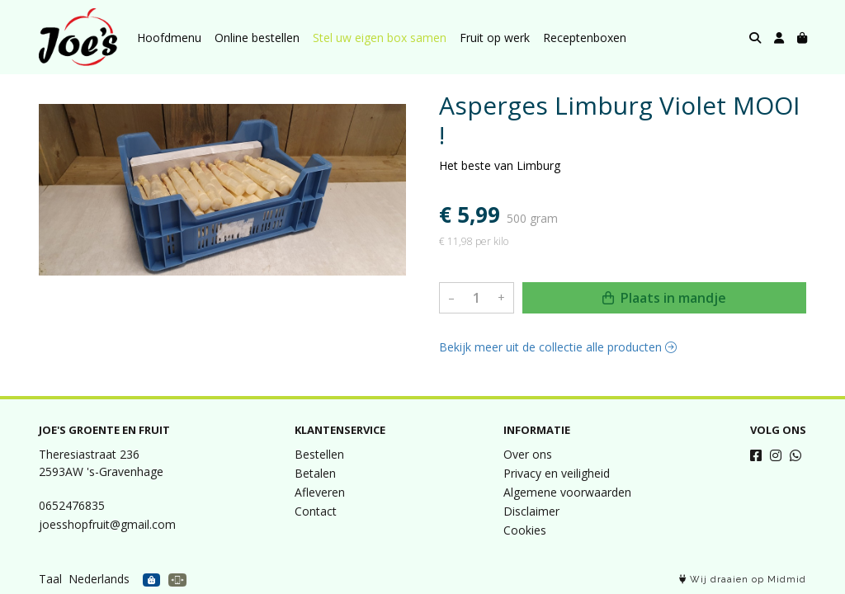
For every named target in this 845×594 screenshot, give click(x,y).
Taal (50, 579)
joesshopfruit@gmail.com (107, 524)
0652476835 (72, 505)
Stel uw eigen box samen (379, 37)
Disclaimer (531, 511)
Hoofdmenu (169, 37)
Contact (316, 511)
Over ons (527, 454)
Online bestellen (257, 37)
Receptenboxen (584, 37)
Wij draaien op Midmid (742, 579)
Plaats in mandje (664, 298)
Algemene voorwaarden (567, 492)
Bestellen (319, 454)
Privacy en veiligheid (556, 473)
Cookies (524, 530)
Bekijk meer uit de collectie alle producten (558, 347)
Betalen (315, 473)
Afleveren (320, 492)
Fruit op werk (495, 37)
